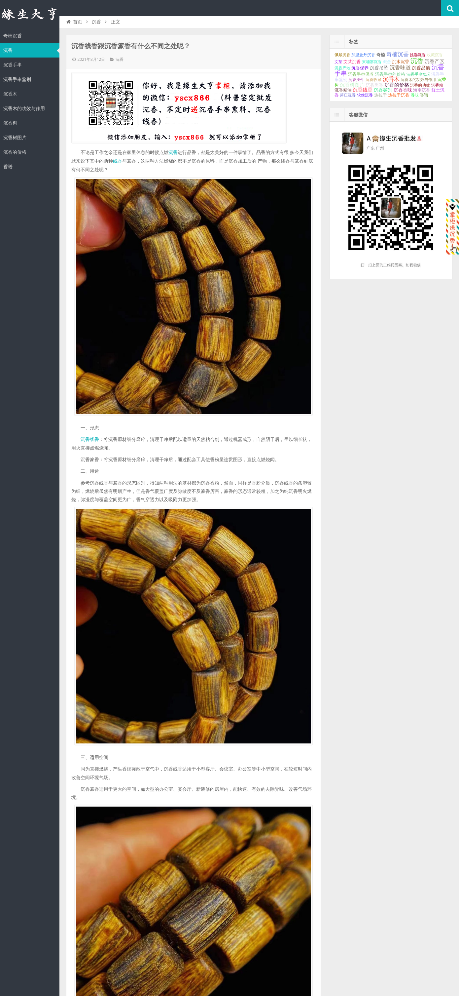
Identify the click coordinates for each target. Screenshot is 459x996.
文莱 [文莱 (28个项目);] (338, 62)
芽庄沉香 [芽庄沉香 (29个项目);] (348, 95)
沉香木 (10, 94)
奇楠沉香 (12, 35)
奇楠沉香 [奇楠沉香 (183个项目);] (397, 54)
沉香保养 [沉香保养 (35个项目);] (360, 67)
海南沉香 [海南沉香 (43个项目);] (421, 90)
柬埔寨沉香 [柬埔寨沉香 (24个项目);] (372, 62)
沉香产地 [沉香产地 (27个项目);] (342, 68)
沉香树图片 (14, 137)
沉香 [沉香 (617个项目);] (417, 60)
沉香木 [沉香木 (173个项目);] (391, 79)
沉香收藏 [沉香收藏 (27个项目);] (373, 79)
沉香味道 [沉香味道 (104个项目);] (400, 67)
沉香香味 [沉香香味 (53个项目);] (403, 90)
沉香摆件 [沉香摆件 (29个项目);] (356, 79)
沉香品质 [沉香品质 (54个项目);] (421, 67)
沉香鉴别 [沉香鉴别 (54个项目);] (383, 90)
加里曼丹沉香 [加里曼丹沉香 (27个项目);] (363, 55)
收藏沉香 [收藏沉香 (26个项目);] (435, 55)
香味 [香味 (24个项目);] (415, 95)
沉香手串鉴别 (17, 79)
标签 (353, 41)
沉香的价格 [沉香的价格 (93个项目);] (396, 85)
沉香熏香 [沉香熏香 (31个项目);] (374, 85)
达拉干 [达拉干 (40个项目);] (380, 95)
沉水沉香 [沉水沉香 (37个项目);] (400, 61)
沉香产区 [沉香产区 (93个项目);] (434, 61)
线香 (117, 161)
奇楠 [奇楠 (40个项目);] (380, 54)
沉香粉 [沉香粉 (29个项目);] (437, 85)
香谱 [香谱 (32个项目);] (424, 95)
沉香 (8, 50)
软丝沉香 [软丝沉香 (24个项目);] (365, 95)
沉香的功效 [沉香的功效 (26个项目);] (420, 85)
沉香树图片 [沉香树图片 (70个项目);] (352, 85)
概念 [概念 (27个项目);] (387, 62)
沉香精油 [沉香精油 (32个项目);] (343, 90)
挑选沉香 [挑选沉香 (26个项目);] (418, 55)
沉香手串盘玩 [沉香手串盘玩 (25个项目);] (418, 74)
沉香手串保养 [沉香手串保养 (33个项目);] (361, 74)
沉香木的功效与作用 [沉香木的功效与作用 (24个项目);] (418, 79)
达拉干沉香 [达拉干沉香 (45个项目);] (398, 95)
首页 (73, 21)
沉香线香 (90, 439)
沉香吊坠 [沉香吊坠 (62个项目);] (379, 67)
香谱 (8, 166)
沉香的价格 (14, 152)
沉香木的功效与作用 (24, 108)
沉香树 (10, 123)
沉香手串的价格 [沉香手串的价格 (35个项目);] (390, 74)
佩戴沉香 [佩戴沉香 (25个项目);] (342, 55)
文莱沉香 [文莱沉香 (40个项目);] (352, 61)
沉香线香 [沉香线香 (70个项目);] (362, 90)
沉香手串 (12, 64)
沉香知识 (29, 14)
